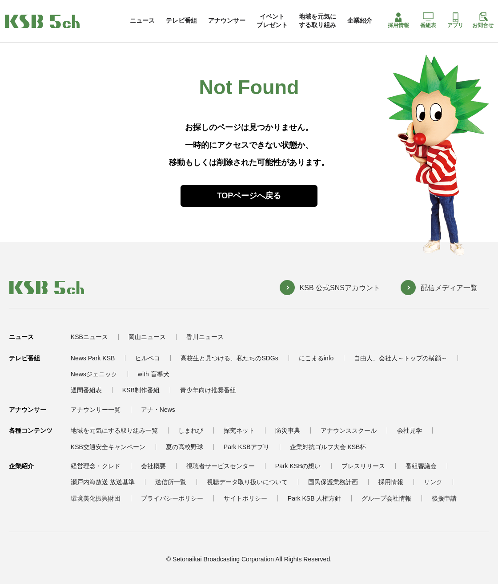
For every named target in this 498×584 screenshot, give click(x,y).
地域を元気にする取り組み (317, 20)
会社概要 (153, 466)
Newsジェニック (94, 374)
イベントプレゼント (272, 20)
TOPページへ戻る (249, 195)
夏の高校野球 (184, 446)
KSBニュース (89, 336)
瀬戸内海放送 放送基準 (103, 481)
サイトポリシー (245, 498)
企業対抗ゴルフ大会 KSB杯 (328, 446)
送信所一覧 (170, 481)
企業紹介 (359, 20)
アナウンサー (226, 20)
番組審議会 (421, 466)
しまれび (190, 430)
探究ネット (239, 430)
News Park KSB (93, 358)
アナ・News (158, 409)
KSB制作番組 (141, 390)
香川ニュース (205, 336)
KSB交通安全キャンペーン (108, 446)
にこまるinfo (316, 358)
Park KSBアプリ (246, 446)
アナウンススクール (349, 430)
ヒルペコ (147, 358)
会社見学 (409, 430)
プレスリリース (363, 466)
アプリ (455, 20)
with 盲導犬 (153, 374)
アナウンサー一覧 (95, 409)
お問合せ (483, 20)
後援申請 (444, 498)
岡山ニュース (147, 336)
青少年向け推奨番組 (208, 390)
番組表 (428, 20)
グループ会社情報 (386, 498)
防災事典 (287, 430)
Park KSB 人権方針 (314, 498)
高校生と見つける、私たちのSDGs (229, 358)
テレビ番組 (181, 20)
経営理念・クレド (95, 466)
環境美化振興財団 (95, 498)
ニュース (142, 20)
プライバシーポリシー (172, 498)
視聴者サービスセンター (220, 466)
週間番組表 (86, 390)
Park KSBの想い (298, 466)
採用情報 (398, 20)
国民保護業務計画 (333, 481)
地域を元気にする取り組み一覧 (114, 430)
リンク (433, 481)
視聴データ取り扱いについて (247, 481)
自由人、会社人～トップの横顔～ (400, 358)
